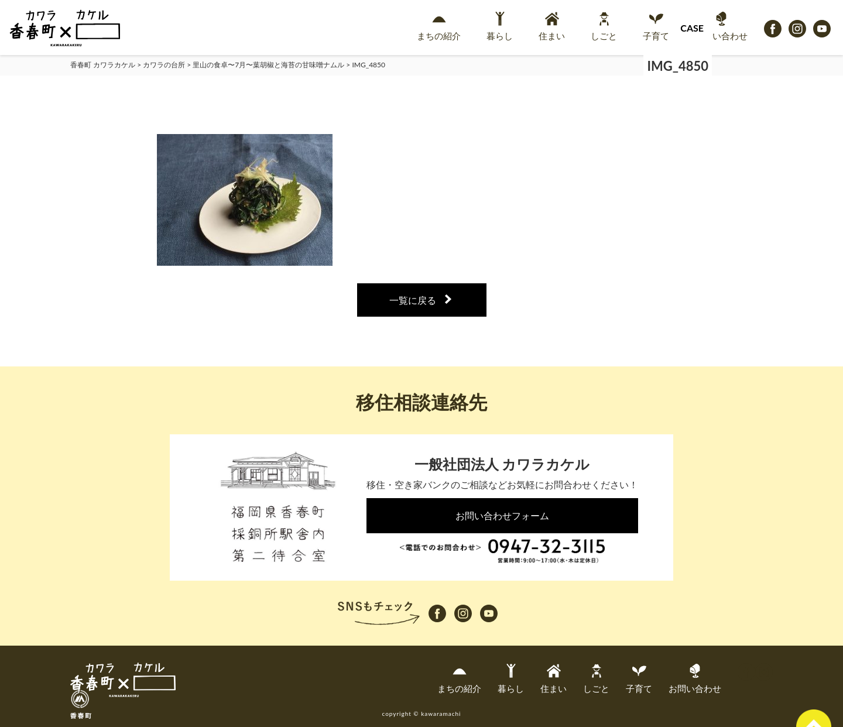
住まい (552, 26)
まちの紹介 (439, 26)
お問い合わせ (721, 26)
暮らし (499, 26)
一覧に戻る (412, 300)
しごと (604, 26)
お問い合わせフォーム (502, 515)
